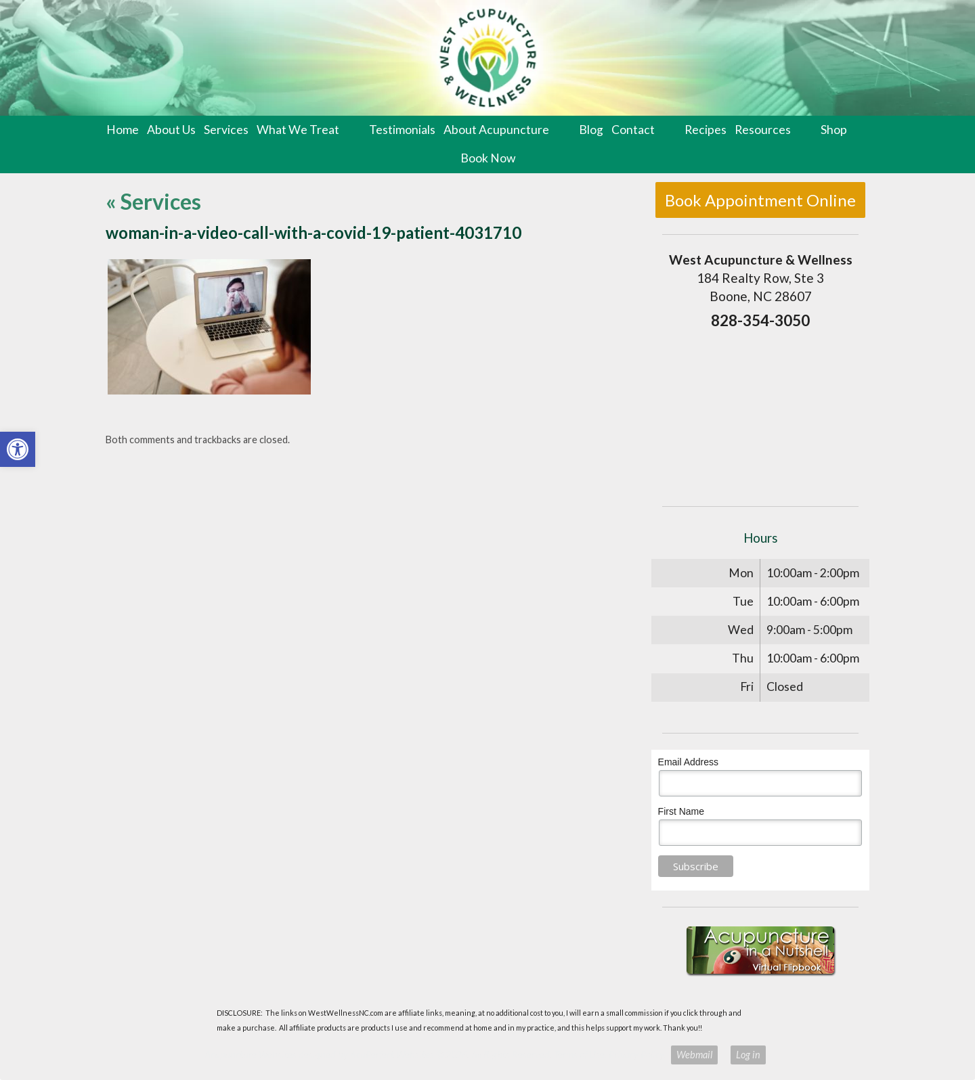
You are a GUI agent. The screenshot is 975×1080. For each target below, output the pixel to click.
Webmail (694, 1054)
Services (226, 129)
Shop (834, 129)
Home (122, 129)
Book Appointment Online (760, 200)
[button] (17, 449)
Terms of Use (579, 1054)
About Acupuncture (496, 129)
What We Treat (298, 129)
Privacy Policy (636, 1054)
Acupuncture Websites (250, 1054)
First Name (681, 811)
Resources (763, 129)
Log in (748, 1054)
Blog (591, 129)
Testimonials (402, 129)
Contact (633, 129)
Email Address (688, 762)
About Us (171, 129)
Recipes (706, 129)
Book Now (487, 158)
